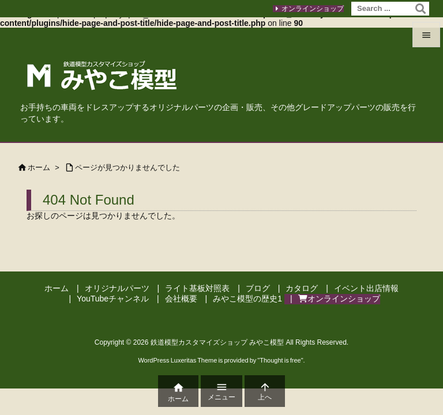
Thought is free (280, 360)
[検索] (420, 9)
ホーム (39, 167)
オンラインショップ (312, 9)
